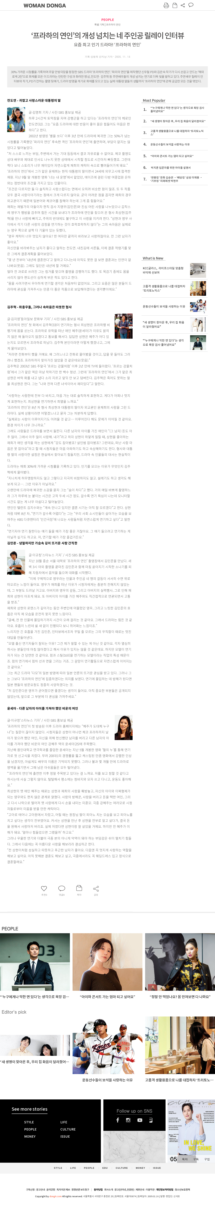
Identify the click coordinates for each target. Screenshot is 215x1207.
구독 (196, 1159)
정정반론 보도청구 (80, 1189)
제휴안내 (140, 1189)
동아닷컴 (98, 1189)
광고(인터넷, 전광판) (124, 1189)
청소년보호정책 (182, 1189)
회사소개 (108, 1189)
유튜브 (139, 1120)
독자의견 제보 (63, 1189)
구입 (207, 1159)
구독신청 (30, 1189)
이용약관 (150, 1189)
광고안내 (40, 1189)
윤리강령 (50, 1189)
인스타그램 (128, 1120)
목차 (185, 1159)
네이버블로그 (150, 1120)
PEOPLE (107, 20)
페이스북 (117, 1120)
